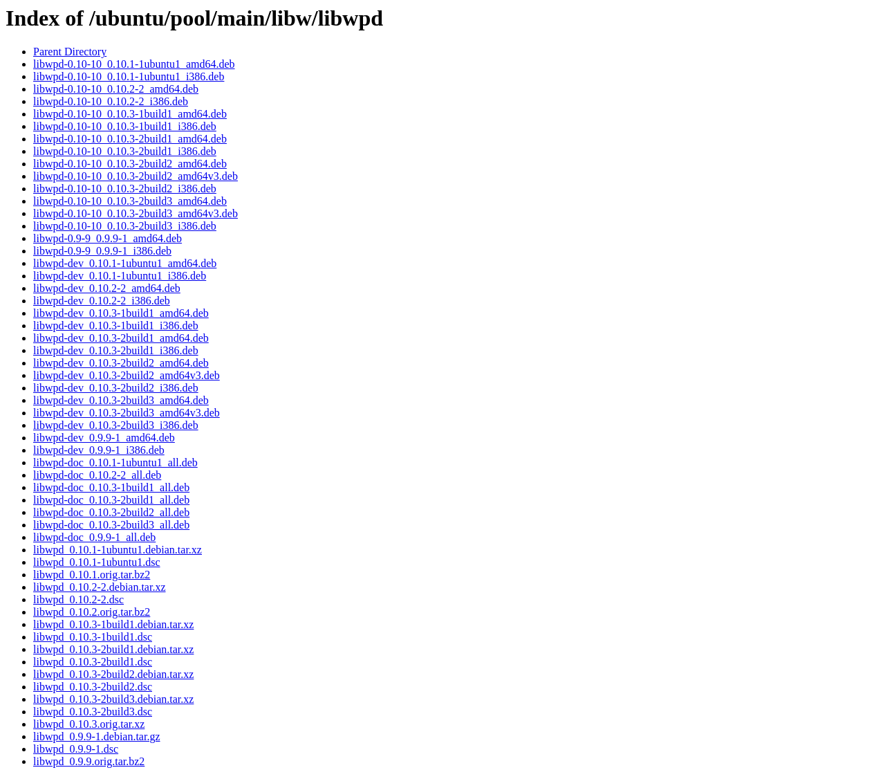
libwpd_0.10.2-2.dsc (78, 599)
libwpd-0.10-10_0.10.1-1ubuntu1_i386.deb (128, 76)
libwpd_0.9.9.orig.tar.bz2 (89, 761)
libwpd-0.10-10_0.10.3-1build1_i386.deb (124, 126)
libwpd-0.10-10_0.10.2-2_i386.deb (110, 101)
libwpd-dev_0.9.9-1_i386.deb (99, 450)
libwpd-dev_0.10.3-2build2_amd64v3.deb (126, 375)
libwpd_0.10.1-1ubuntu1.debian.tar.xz (117, 550)
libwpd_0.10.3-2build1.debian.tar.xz (113, 649)
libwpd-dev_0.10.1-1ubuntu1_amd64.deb (124, 263)
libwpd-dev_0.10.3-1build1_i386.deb (115, 325)
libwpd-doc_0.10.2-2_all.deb (97, 475)
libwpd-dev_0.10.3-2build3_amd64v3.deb (126, 413)
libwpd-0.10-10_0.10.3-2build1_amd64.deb (130, 139)
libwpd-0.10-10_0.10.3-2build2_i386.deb (124, 188)
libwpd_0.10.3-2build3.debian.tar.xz (113, 699)
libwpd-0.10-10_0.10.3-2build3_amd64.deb (130, 201)
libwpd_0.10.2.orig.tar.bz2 (91, 612)
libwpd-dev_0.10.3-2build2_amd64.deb (121, 363)
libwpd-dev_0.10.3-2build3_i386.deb (115, 425)
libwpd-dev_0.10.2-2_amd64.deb (106, 288)
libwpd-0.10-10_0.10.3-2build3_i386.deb (124, 226)
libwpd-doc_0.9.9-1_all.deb (94, 537)
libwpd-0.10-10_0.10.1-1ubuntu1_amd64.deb (134, 64)
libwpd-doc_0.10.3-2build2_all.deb (111, 512)
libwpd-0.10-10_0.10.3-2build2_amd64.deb (130, 163)
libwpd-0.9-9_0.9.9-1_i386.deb (102, 251)
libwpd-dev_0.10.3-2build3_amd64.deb (121, 400)
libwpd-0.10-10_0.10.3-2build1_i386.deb (124, 151)
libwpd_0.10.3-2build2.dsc (92, 687)
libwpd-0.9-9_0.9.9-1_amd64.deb (107, 238)
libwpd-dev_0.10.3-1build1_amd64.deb (121, 313)
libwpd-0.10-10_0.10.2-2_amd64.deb (115, 89)
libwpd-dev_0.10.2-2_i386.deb (101, 300)
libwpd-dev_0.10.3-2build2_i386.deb (115, 388)
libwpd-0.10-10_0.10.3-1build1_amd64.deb (130, 114)
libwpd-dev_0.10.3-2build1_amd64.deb (121, 338)
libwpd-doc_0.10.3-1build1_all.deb (111, 487)
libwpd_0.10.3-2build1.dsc (92, 662)
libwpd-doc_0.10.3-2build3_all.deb (111, 525)
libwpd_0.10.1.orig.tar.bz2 (91, 574)
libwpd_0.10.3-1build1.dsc (92, 637)
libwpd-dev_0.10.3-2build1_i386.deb (115, 350)
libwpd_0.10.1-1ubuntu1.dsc (96, 562)
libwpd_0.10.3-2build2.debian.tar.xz (113, 674)
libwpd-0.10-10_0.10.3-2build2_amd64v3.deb (135, 176)
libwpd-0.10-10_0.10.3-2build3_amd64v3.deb (135, 213)
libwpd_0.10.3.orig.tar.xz (89, 724)
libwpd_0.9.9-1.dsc (75, 749)
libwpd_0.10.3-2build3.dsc (92, 711)
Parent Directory (69, 51)
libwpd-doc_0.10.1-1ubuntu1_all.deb (115, 462)
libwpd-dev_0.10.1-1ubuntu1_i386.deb (119, 276)
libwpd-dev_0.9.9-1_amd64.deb (104, 437)
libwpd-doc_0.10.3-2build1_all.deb (111, 500)
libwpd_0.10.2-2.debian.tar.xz (99, 587)
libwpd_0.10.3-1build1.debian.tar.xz (113, 624)
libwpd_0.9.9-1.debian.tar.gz (96, 736)
